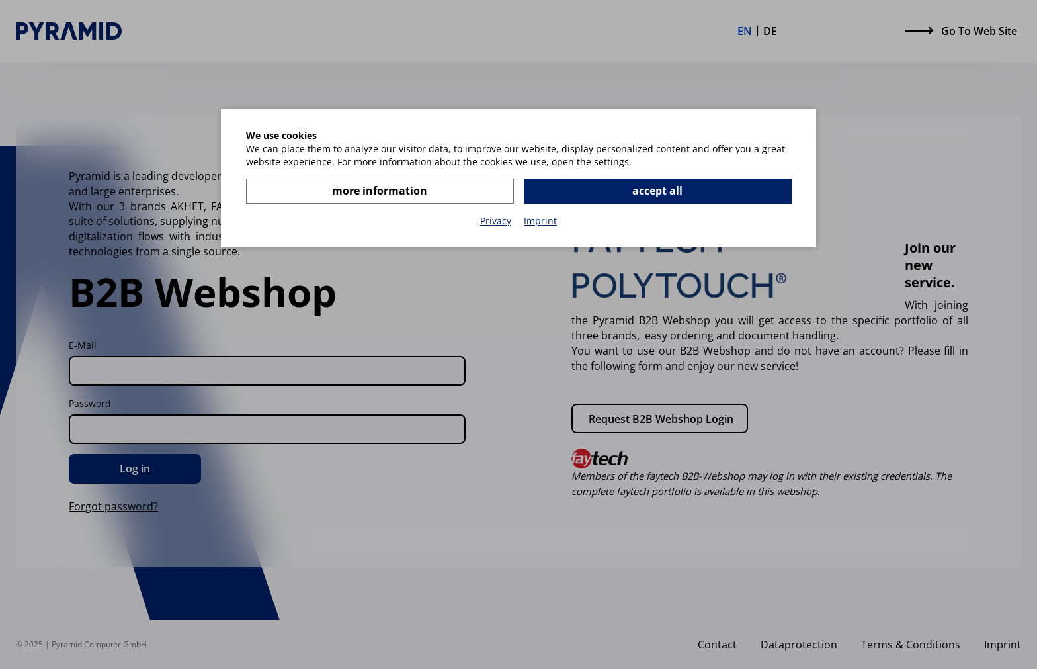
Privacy (495, 220)
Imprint (540, 220)
